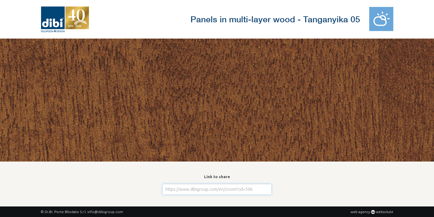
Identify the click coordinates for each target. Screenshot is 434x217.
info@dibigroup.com (105, 212)
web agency (360, 212)
